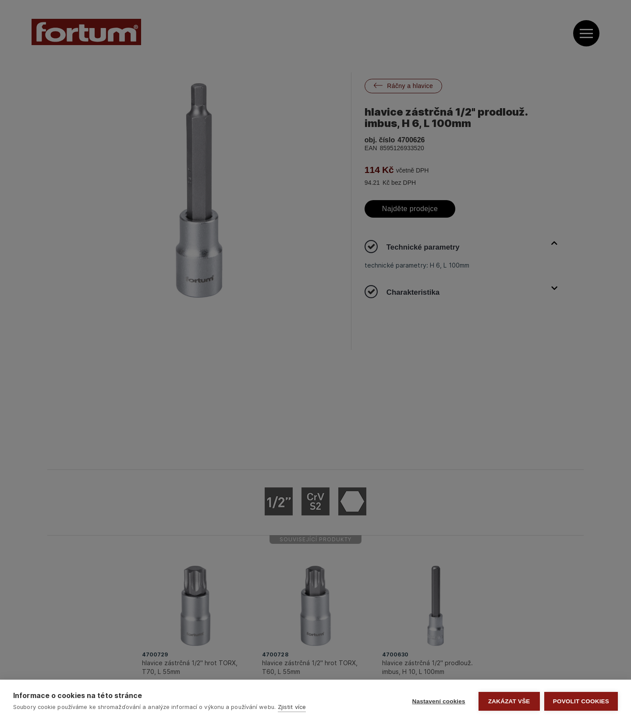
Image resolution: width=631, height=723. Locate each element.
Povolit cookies (581, 701)
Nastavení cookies (438, 701)
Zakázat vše (509, 701)
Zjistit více (292, 706)
